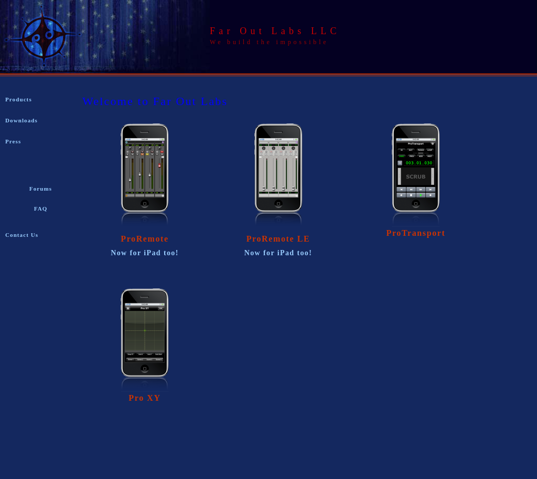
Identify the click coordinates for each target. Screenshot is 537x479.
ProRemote (144, 238)
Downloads (21, 120)
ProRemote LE (278, 238)
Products (18, 99)
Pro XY (144, 397)
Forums (40, 188)
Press (13, 141)
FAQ (41, 208)
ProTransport (416, 232)
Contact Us (21, 235)
